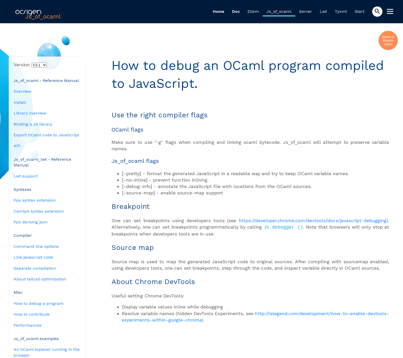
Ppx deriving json (30, 222)
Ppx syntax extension (35, 200)
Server (305, 11)
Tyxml (341, 11)
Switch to (388, 37)
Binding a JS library (33, 124)
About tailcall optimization (40, 279)
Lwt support (26, 176)
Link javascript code (33, 257)
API (17, 145)
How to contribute (32, 314)
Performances (28, 325)
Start (359, 11)
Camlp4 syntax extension (39, 211)
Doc (236, 11)
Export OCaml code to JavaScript (46, 135)
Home (218, 11)
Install (20, 102)
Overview (22, 91)
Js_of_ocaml (279, 11)
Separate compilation (35, 268)
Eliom (253, 11)
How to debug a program (38, 303)
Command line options (36, 246)
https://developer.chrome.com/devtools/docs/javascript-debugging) (313, 220)
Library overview (30, 113)
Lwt (323, 11)
